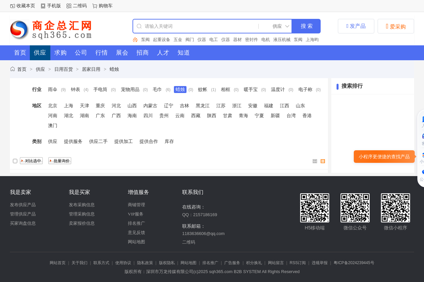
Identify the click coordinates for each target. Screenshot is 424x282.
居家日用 (91, 69)
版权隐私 (167, 262)
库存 (169, 141)
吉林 (184, 105)
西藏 (195, 115)
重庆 (100, 105)
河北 (116, 105)
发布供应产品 (23, 204)
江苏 (221, 105)
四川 (148, 115)
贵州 (164, 115)
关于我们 (79, 262)
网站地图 (136, 241)
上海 (68, 105)
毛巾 (157, 89)
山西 (132, 105)
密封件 (251, 39)
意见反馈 (136, 232)
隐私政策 (145, 262)
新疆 (275, 115)
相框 (225, 89)
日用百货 (63, 69)
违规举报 (320, 262)
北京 (52, 105)
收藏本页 (26, 5)
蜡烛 (114, 69)
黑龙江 (203, 105)
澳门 (52, 125)
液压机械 (282, 39)
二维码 (80, 5)
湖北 (68, 115)
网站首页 (58, 262)
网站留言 (276, 262)
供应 (40, 69)
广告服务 (232, 262)
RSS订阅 (298, 262)
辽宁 (168, 105)
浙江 (236, 105)
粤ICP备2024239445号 (354, 262)
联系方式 (101, 262)
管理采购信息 (82, 214)
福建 (268, 105)
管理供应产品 (23, 214)
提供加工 (123, 141)
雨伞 (52, 89)
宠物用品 (130, 89)
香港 (307, 115)
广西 (116, 115)
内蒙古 (150, 105)
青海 (243, 115)
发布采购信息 (82, 204)
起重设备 (161, 39)
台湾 (291, 115)
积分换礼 (254, 262)
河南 (52, 115)
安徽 (252, 105)
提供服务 (73, 141)
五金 (178, 39)
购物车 (106, 5)
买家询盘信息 (23, 223)
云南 (180, 115)
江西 (284, 105)
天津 (84, 105)
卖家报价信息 (82, 223)
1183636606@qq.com (203, 233)
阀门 (190, 39)
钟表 (75, 89)
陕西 (211, 115)
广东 (100, 115)
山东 (300, 105)
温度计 (278, 89)
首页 (21, 69)
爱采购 (396, 26)
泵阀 (145, 39)
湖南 (84, 115)
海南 (132, 115)
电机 (265, 39)
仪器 (201, 39)
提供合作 (148, 141)
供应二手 (98, 141)
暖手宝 (251, 89)
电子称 (305, 89)
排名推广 (136, 223)
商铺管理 (136, 204)
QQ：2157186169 (199, 214)
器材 (237, 39)
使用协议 (123, 262)
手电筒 (100, 89)
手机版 (54, 5)
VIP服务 (135, 214)
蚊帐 (202, 89)
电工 (213, 39)
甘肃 (227, 115)
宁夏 (259, 115)
